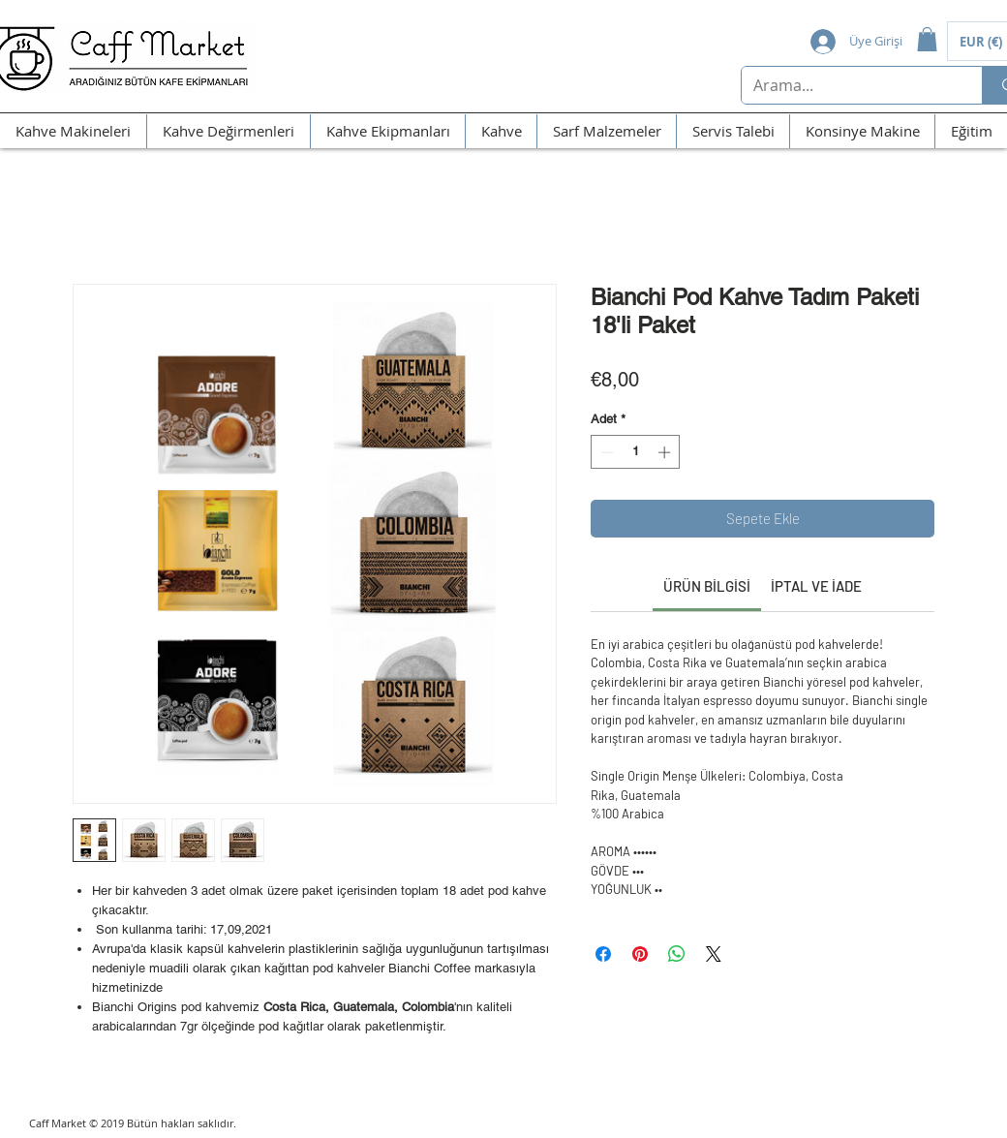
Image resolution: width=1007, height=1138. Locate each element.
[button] (927, 39)
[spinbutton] (636, 452)
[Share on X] (713, 954)
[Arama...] (847, 85)
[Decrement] (605, 452)
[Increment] (666, 452)
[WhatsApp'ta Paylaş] (676, 954)
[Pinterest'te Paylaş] (640, 954)
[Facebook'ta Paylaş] (603, 954)
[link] (706, 586)
